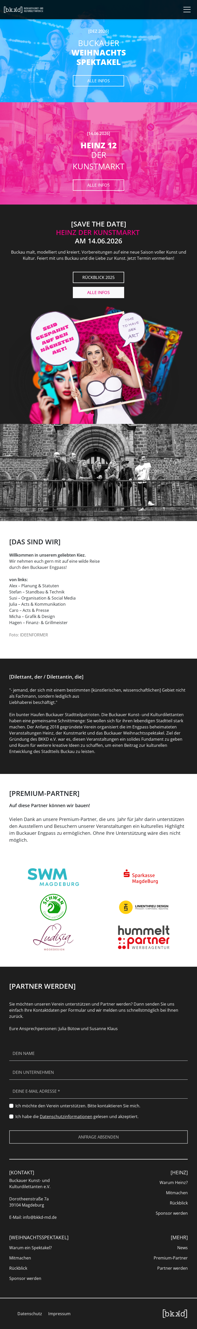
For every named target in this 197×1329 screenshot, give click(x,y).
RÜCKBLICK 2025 (98, 277)
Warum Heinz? (174, 1182)
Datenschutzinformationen (66, 1116)
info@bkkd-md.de (40, 1217)
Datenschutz (29, 1313)
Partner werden (172, 1268)
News (182, 1248)
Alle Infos (98, 81)
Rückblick (179, 1203)
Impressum (59, 1313)
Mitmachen (177, 1193)
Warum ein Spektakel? (30, 1248)
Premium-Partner (171, 1258)
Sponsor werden (172, 1213)
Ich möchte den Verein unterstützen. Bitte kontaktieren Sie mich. (77, 1106)
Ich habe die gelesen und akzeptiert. (77, 1116)
